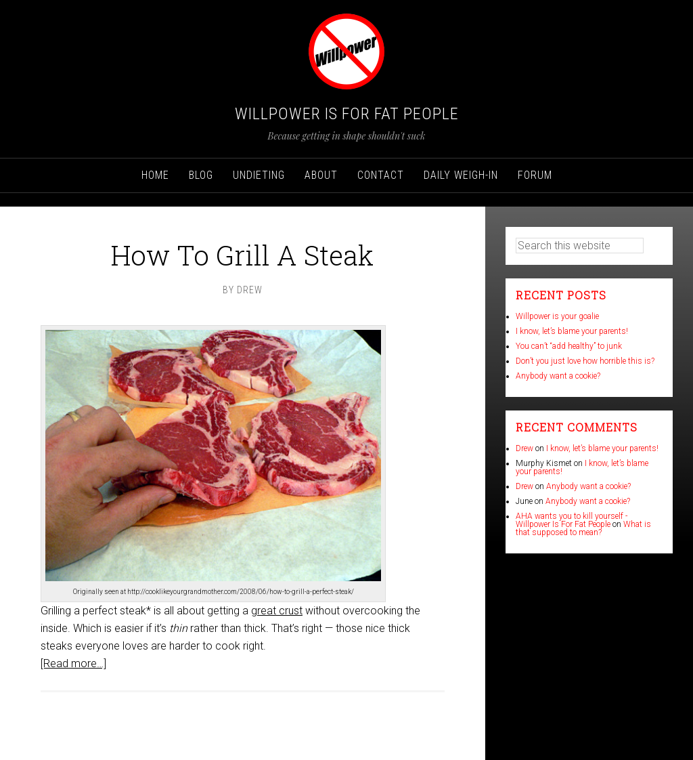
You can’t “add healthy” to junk (569, 346)
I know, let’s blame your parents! (572, 331)
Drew (524, 448)
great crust (277, 610)
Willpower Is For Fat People (347, 113)
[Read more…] (73, 663)
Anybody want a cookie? (558, 376)
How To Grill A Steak (242, 255)
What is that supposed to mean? (583, 528)
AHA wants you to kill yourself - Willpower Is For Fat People (571, 520)
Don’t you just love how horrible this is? (585, 361)
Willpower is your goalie (557, 316)
